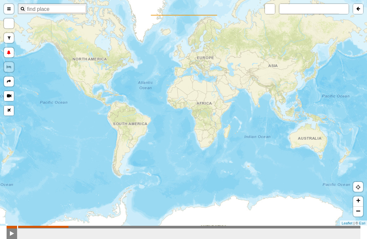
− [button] (358, 212)
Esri (362, 223)
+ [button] (358, 201)
